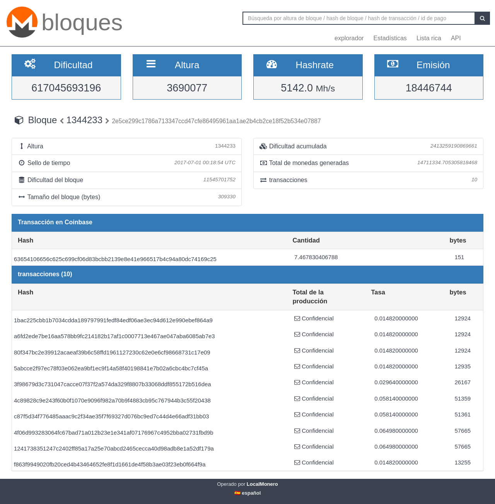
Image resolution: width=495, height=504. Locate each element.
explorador (349, 38)
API (456, 38)
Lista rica (428, 38)
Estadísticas (390, 38)
